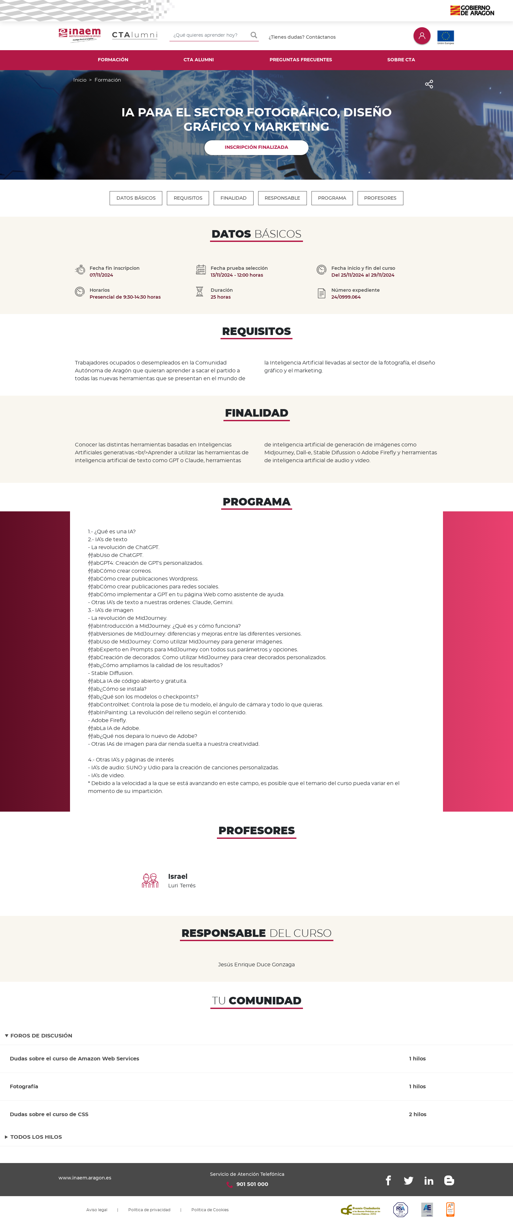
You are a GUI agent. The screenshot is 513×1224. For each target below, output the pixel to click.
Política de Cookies (210, 1210)
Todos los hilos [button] (36, 1137)
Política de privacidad (149, 1210)
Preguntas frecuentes (301, 60)
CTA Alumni (199, 60)
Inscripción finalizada (256, 147)
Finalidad (234, 198)
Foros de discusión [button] (41, 1035)
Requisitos (187, 198)
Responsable (282, 198)
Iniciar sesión (422, 35)
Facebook (388, 1180)
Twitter (408, 1180)
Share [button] (428, 87)
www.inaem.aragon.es (85, 1178)
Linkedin (429, 1180)
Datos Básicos (135, 198)
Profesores (381, 198)
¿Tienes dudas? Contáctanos (302, 37)
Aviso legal (96, 1210)
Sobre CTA (401, 60)
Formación (113, 60)
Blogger (449, 1180)
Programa (333, 198)
